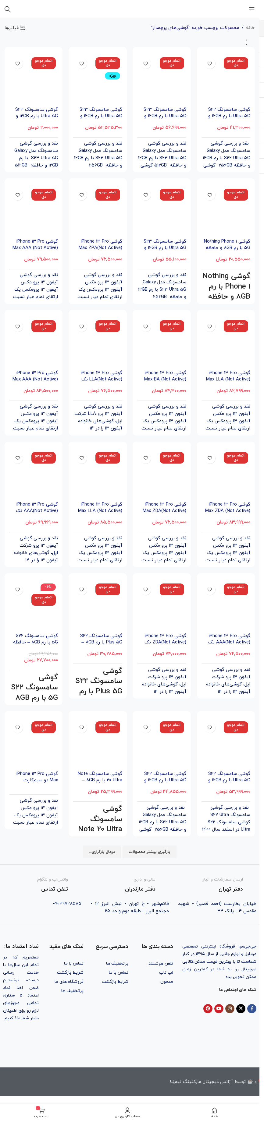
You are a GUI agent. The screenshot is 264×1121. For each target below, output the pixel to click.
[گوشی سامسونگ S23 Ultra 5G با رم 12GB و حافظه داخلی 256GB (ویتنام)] (97, 79)
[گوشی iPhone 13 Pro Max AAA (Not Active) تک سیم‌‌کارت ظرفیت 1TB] (33, 342)
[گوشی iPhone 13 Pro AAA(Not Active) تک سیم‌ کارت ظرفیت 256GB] (33, 474)
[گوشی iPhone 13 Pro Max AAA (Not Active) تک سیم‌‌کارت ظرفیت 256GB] (33, 211)
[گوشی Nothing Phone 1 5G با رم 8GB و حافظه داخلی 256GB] (226, 211)
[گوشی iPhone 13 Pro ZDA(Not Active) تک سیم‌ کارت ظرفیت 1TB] (161, 605)
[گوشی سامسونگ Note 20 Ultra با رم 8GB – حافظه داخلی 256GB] (97, 743)
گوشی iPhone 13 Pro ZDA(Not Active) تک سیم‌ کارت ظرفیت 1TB (164, 642)
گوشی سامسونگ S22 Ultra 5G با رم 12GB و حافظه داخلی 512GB (229, 780)
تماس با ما (118, 973)
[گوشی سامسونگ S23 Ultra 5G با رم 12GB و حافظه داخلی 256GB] (161, 211)
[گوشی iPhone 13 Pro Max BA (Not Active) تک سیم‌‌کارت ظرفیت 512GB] (161, 342)
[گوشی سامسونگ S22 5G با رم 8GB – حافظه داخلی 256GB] (33, 605)
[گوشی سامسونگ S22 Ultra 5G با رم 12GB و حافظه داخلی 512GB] (226, 743)
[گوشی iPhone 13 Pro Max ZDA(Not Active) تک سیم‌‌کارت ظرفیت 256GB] (161, 474)
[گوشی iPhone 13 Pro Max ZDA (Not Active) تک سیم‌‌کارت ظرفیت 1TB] (226, 474)
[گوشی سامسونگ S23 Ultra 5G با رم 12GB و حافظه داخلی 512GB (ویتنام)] (161, 79)
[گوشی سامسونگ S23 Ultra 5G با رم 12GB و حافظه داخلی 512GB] (33, 79)
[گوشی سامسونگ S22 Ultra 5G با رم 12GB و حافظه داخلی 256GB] (161, 743)
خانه (250, 28)
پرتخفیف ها (117, 963)
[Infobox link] (217, 885)
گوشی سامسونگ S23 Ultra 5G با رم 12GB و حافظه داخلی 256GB (164, 247)
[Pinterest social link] (207, 1008)
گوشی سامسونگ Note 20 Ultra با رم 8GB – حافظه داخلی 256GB (99, 780)
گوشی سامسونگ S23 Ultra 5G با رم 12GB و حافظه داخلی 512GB (36, 116)
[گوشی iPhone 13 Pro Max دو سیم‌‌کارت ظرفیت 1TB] (33, 743)
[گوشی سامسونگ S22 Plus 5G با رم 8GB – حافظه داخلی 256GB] (97, 605)
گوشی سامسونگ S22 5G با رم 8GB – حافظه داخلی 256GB (35, 642)
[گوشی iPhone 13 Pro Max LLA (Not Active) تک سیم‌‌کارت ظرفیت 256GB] (226, 342)
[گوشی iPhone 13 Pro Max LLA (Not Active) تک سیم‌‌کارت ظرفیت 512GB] (97, 474)
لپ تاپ (166, 973)
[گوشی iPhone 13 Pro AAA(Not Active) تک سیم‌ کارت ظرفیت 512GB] (226, 605)
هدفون (166, 982)
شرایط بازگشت (115, 982)
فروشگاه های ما (69, 982)
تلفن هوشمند (160, 963)
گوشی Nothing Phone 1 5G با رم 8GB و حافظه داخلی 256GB (227, 247)
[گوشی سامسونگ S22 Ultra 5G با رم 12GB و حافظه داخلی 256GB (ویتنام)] (226, 79)
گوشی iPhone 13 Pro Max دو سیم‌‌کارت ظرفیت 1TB (37, 780)
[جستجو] (8, 9)
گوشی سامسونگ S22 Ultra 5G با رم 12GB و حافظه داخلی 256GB (165, 780)
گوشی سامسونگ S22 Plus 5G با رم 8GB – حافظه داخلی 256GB (101, 642)
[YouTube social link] (218, 1008)
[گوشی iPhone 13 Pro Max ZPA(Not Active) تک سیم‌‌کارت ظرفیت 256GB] (97, 211)
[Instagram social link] (229, 1008)
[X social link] (240, 1008)
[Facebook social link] (251, 1008)
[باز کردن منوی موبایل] (252, 9)
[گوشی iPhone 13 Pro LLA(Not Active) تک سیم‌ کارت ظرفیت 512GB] (97, 342)
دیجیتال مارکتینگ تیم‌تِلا (194, 1082)
